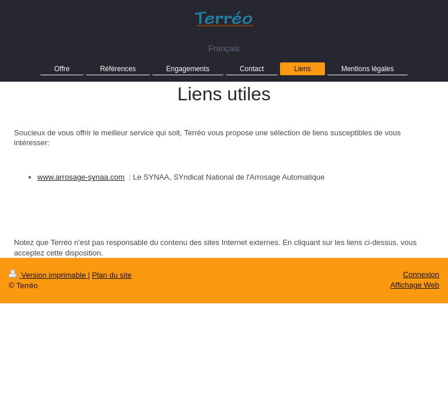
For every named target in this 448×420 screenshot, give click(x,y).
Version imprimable (48, 275)
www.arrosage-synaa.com (81, 177)
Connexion (421, 274)
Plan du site (112, 275)
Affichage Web (414, 285)
